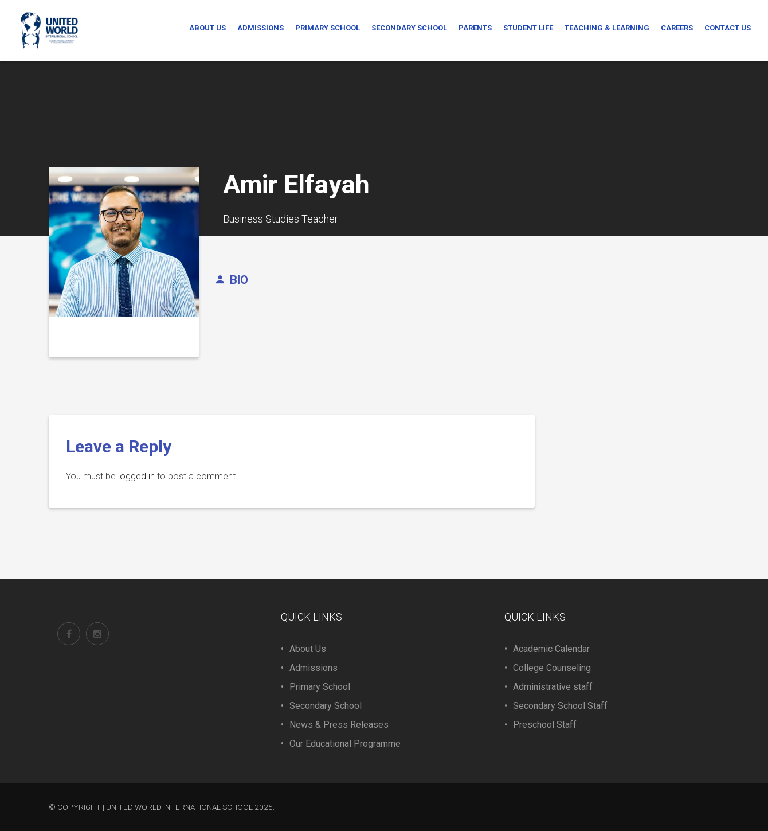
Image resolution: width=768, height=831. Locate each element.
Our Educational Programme (345, 743)
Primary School (319, 686)
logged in (136, 476)
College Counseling (552, 667)
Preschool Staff (545, 724)
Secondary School (325, 705)
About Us (307, 648)
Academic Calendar (551, 648)
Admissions (313, 667)
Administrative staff (553, 686)
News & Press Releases (339, 724)
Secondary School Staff (560, 705)
